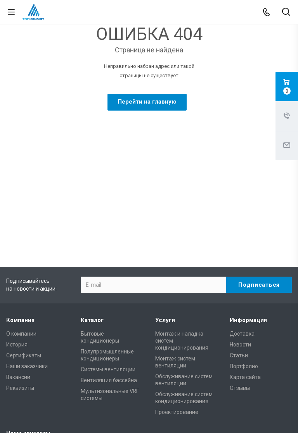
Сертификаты (23, 266)
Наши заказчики (27, 277)
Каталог (92, 230)
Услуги (165, 230)
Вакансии (18, 288)
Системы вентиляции (108, 280)
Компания (20, 230)
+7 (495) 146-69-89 (44, 358)
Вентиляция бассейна (109, 291)
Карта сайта (245, 288)
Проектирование (176, 323)
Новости (240, 255)
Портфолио (244, 277)
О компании (21, 244)
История (17, 255)
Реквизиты (20, 299)
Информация (248, 230)
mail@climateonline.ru (244, 358)
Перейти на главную (147, 101)
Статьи (239, 266)
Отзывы (240, 299)
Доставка (242, 244)
